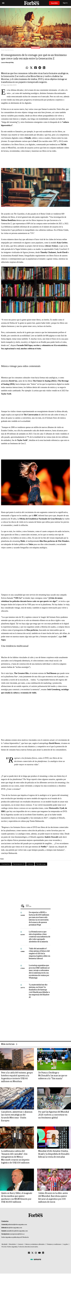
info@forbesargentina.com (14, 1227)
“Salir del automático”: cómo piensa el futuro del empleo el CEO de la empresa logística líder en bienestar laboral (39, 954)
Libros (30, 864)
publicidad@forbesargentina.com (17, 1224)
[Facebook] (29, 1253)
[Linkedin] (43, 1253)
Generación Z (18, 864)
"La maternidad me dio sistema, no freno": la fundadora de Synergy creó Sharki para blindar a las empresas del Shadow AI (39, 991)
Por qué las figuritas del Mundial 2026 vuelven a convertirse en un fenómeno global (53, 1115)
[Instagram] (36, 1253)
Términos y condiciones (54, 1244)
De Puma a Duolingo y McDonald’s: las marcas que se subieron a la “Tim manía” (52, 1076)
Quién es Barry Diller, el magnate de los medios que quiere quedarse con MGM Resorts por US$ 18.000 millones (16, 1197)
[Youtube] (39, 1253)
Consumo (6, 864)
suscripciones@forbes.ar (17, 1234)
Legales (65, 1244)
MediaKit (4, 1244)
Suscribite (54, 3)
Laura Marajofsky (7, 62)
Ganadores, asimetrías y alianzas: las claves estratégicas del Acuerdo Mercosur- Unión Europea (17, 1116)
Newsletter (12, 1244)
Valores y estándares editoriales (35, 1244)
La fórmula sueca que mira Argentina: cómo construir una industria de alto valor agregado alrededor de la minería (39, 937)
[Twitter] (32, 1253)
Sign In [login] (65, 3)
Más (38, 905)
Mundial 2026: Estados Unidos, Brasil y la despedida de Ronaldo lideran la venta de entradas (53, 1154)
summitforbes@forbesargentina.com (17, 1231)
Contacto (20, 1244)
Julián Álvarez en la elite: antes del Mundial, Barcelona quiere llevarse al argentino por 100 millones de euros (53, 1197)
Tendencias (41, 864)
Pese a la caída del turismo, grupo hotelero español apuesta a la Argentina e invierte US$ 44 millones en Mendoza (17, 1077)
